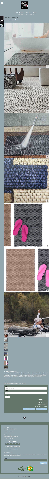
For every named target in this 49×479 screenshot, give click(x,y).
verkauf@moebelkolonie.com (10, 429)
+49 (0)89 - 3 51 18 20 (9, 432)
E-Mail (5, 458)
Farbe (6, 390)
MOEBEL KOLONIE (25, 12)
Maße (6, 386)
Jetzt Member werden (42, 404)
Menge (6, 394)
